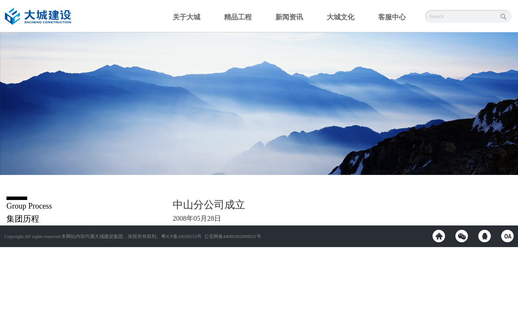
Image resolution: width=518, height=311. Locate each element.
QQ (484, 236)
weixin (461, 236)
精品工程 (238, 17)
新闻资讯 (289, 17)
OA (507, 236)
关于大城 (186, 17)
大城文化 (340, 17)
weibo (439, 236)
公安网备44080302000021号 (232, 236)
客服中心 (392, 17)
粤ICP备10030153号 (181, 236)
